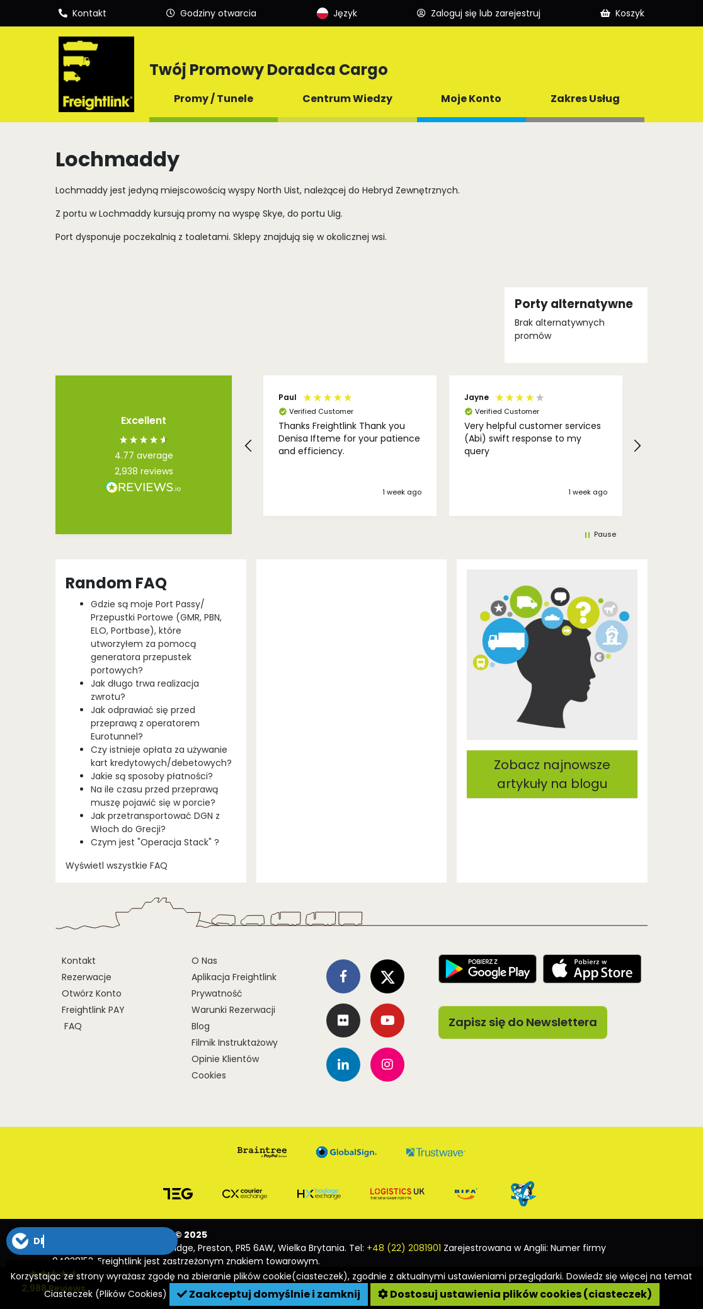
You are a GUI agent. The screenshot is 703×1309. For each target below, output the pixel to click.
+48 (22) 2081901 (404, 1248)
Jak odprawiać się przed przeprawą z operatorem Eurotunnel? (145, 723)
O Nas (204, 960)
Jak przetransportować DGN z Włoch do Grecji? (155, 822)
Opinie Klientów (225, 1059)
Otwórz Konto (92, 993)
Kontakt (79, 960)
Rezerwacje (86, 977)
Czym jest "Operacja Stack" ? (155, 842)
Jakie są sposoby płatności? (152, 776)
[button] (249, 446)
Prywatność (217, 993)
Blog (200, 1026)
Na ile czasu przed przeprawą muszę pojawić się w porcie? (154, 796)
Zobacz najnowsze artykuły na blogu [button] (552, 774)
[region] (443, 445)
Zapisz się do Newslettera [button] (523, 1022)
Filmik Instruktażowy (234, 1042)
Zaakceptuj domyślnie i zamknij (268, 1294)
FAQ (72, 1026)
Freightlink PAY (93, 1009)
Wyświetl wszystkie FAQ (117, 865)
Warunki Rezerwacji (233, 1009)
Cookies (208, 1075)
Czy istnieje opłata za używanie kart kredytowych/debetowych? (161, 756)
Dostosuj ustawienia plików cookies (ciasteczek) (515, 1294)
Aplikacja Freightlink (234, 977)
